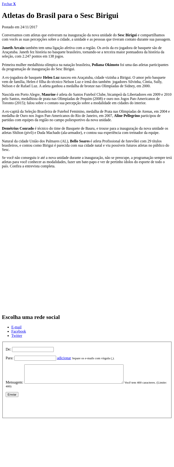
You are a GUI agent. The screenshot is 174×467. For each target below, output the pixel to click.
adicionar (64, 358)
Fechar (9, 4)
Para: (9, 358)
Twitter (16, 336)
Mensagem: (14, 386)
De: (8, 349)
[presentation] (41, 410)
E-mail (16, 327)
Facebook (18, 331)
